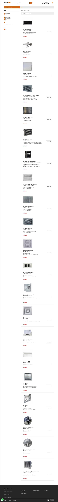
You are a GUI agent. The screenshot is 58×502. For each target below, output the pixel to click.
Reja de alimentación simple (28, 273)
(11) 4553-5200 (46, 3)
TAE (6, 16)
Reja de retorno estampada (28, 207)
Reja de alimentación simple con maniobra (31, 472)
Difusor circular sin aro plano (28, 428)
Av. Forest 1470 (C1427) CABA (8, 488)
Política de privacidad (36, 490)
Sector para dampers (27, 52)
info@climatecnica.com (7, 497)
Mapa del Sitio (35, 491)
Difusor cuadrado (8, 18)
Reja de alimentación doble (28, 30)
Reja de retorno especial (27, 229)
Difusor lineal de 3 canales (28, 340)
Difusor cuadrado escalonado (28, 295)
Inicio (22, 10)
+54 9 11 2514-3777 (7, 494)
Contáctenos (46, 490)
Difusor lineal (7, 19)
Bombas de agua (24, 493)
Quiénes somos (46, 488)
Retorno (6, 14)
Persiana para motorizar (27, 140)
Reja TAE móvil (25, 384)
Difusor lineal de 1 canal (27, 362)
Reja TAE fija (25, 406)
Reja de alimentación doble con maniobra (31, 96)
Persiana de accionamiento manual (32, 162)
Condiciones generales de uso (37, 488)
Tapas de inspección (27, 74)
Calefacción (23, 490)
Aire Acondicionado (24, 488)
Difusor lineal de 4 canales (28, 251)
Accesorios (7, 22)
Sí (5, 27)
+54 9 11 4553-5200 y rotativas (8, 491)
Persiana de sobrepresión (28, 118)
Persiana (6, 20)
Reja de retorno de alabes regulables (30, 185)
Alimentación (7, 13)
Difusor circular (7, 17)
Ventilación (23, 491)
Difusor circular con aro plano (28, 450)
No (5, 29)
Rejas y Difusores (27, 10)
